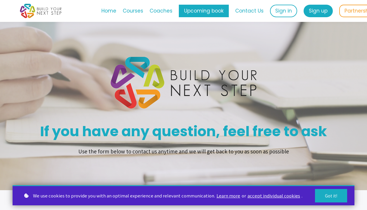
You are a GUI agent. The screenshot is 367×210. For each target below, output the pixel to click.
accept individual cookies (273, 195)
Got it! (331, 196)
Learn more (228, 195)
